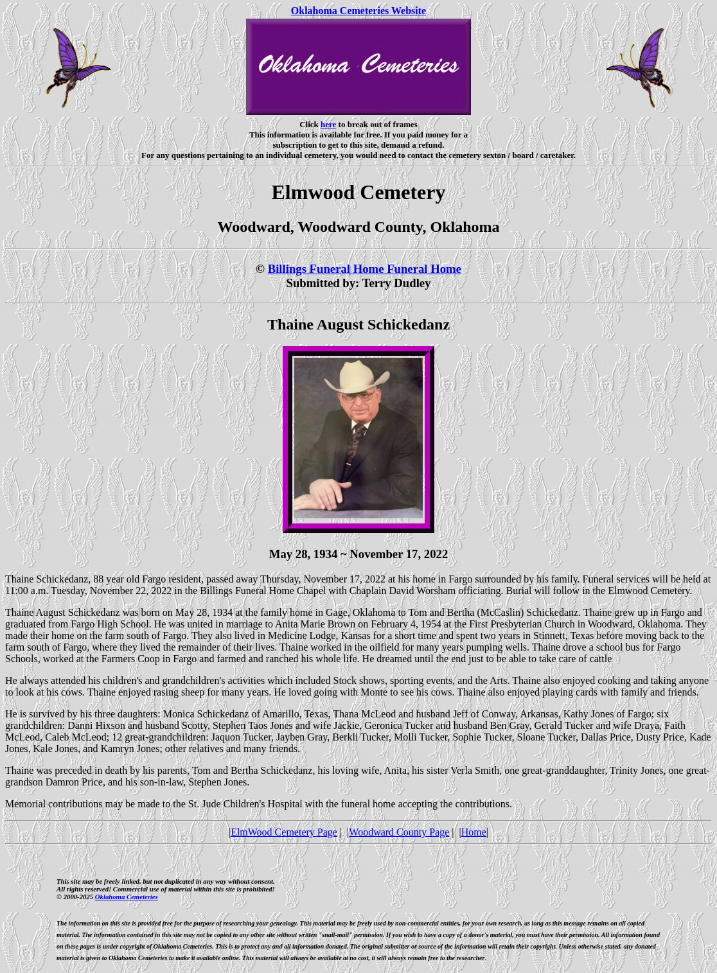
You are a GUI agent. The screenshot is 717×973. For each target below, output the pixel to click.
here (328, 124)
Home (473, 832)
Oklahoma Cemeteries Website (358, 10)
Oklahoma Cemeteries (126, 896)
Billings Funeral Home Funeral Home (364, 269)
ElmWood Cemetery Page (284, 832)
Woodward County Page (399, 832)
